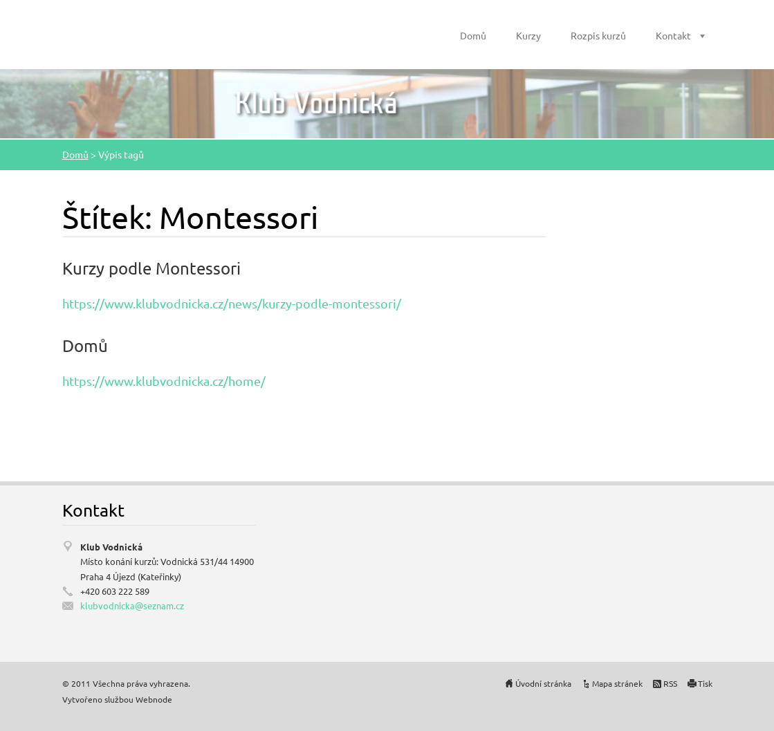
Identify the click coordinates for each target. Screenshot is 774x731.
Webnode (154, 699)
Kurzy (528, 35)
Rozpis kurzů (598, 35)
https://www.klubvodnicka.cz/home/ (164, 380)
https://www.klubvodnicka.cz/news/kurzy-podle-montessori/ (231, 303)
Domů (473, 35)
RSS (670, 683)
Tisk (705, 683)
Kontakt (673, 35)
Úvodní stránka (543, 683)
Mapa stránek (617, 683)
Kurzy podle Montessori (151, 268)
